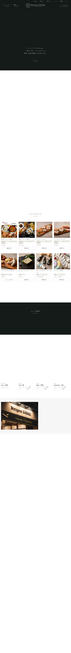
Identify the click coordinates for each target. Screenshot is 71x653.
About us (35, 1)
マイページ (55, 1)
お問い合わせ (49, 1)
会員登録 (61, 1)
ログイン (66, 1)
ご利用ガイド (42, 1)
